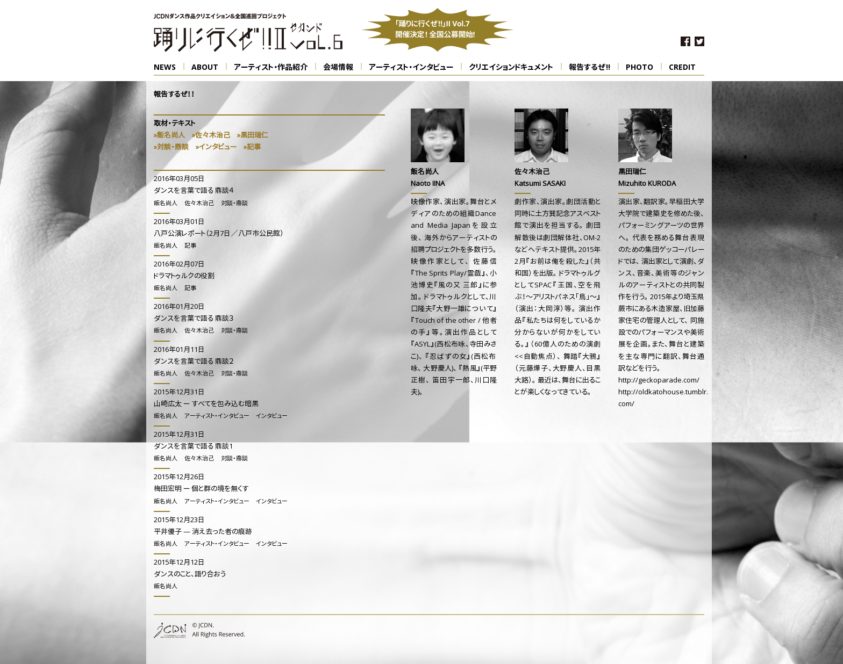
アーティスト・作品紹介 (275, 67)
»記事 (252, 147)
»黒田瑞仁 (252, 135)
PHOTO (644, 67)
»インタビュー (216, 147)
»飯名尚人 (169, 135)
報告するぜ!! (594, 67)
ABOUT (209, 67)
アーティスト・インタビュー (415, 67)
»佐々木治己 (211, 135)
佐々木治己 (199, 204)
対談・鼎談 (234, 204)
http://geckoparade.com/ (658, 380)
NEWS (169, 67)
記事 (190, 246)
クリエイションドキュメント (515, 67)
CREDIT (682, 67)
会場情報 (342, 67)
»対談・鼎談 (171, 147)
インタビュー (271, 417)
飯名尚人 (165, 204)
